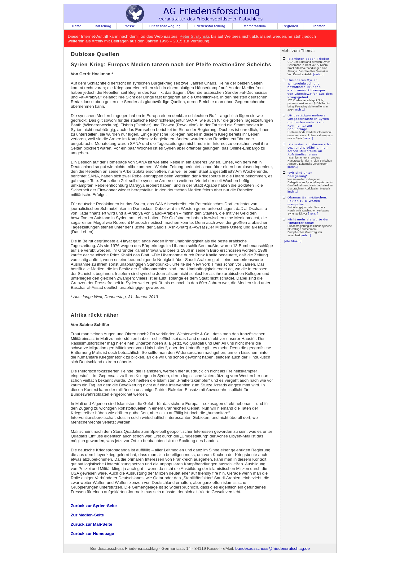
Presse (129, 26)
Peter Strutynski (194, 36)
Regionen (290, 26)
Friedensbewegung (165, 26)
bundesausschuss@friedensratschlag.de (272, 548)
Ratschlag (103, 26)
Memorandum (255, 26)
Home (76, 26)
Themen (319, 26)
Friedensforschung (210, 26)
